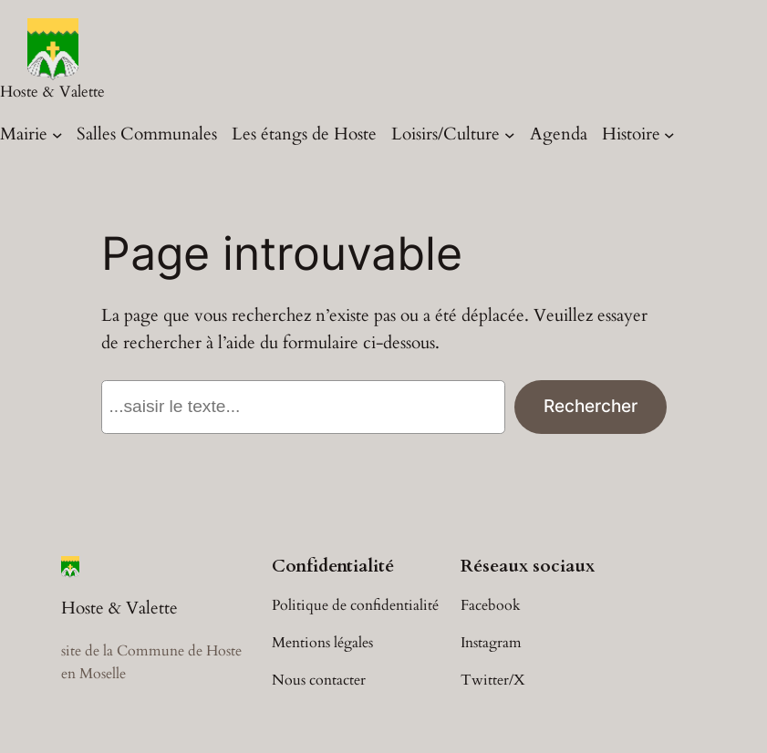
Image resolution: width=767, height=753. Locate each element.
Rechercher (590, 406)
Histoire (631, 134)
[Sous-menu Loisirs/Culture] (509, 134)
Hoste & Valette (52, 91)
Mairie (23, 134)
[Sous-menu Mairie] (57, 134)
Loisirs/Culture (445, 134)
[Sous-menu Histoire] (669, 134)
